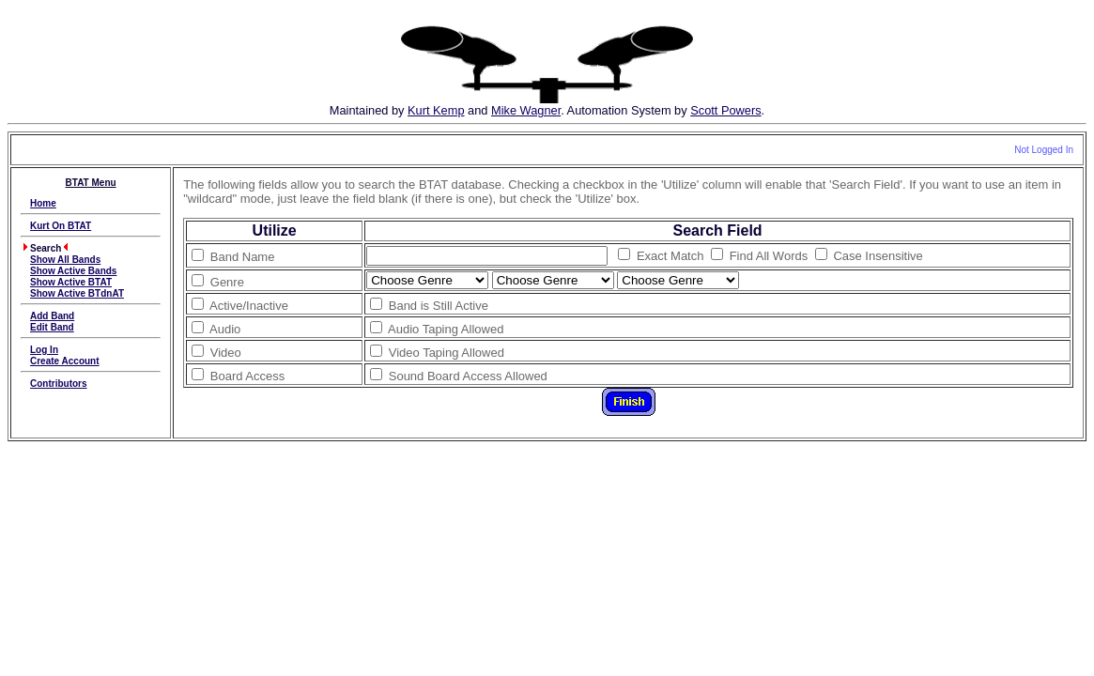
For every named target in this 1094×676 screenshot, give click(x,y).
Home (43, 203)
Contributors (58, 383)
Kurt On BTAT (60, 226)
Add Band (52, 316)
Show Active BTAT (71, 282)
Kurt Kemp (436, 110)
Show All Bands (65, 259)
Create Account (65, 361)
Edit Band (52, 327)
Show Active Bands (73, 271)
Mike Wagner (526, 110)
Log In (44, 350)
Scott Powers (725, 110)
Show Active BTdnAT (77, 293)
